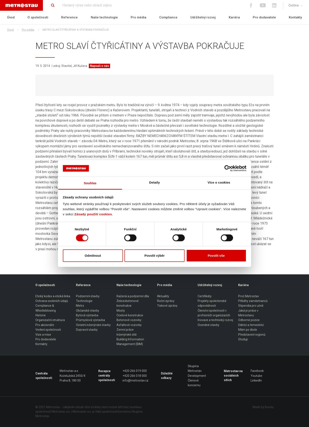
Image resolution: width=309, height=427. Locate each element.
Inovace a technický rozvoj (215, 320)
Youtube (256, 375)
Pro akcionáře (44, 325)
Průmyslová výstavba (90, 320)
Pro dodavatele (264, 17)
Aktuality (163, 296)
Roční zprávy (165, 301)
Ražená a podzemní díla (133, 296)
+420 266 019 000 (135, 371)
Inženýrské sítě (126, 334)
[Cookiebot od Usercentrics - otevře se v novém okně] (227, 168)
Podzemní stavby (88, 296)
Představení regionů (251, 334)
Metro (80, 306)
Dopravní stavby (87, 329)
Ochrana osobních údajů (51, 301)
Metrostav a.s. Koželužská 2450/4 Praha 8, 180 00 (72, 375)
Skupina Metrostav (195, 368)
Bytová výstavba (87, 315)
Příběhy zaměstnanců (253, 301)
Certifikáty (205, 296)
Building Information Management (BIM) (130, 342)
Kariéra (234, 17)
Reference (69, 17)
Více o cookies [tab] (219, 182)
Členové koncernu (194, 383)
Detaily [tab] (154, 182)
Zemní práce (125, 329)
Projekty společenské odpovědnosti (212, 303)
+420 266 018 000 (135, 375)
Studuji (243, 339)
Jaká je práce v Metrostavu (248, 313)
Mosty (121, 310)
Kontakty (295, 17)
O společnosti (37, 17)
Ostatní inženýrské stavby (93, 325)
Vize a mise (43, 334)
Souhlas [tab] (90, 183)
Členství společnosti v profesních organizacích (214, 313)
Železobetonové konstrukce (128, 303)
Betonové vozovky (129, 320)
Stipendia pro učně (250, 306)
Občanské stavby (87, 310)
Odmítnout (93, 255)
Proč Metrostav (248, 296)
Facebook (257, 371)
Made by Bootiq (263, 407)
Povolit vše (216, 255)
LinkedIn (256, 380)
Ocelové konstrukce (130, 315)
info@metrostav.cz (135, 380)
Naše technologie (104, 17)
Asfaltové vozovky (129, 325)
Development (197, 375)
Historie (40, 315)
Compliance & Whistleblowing (45, 308)
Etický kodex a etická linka (52, 296)
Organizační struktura (50, 320)
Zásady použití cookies (93, 214)
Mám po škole (247, 329)
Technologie (84, 301)
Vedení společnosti (48, 329)
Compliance (168, 17)
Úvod (11, 17)
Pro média (138, 17)
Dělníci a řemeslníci (251, 325)
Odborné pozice (249, 320)
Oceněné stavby (208, 325)
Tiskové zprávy (167, 306)
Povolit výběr (154, 255)
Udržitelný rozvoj (203, 17)
